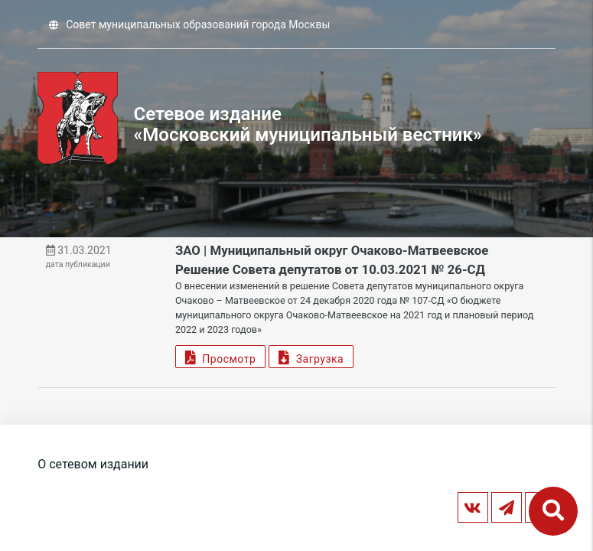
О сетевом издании (92, 464)
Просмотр (220, 357)
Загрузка (311, 357)
